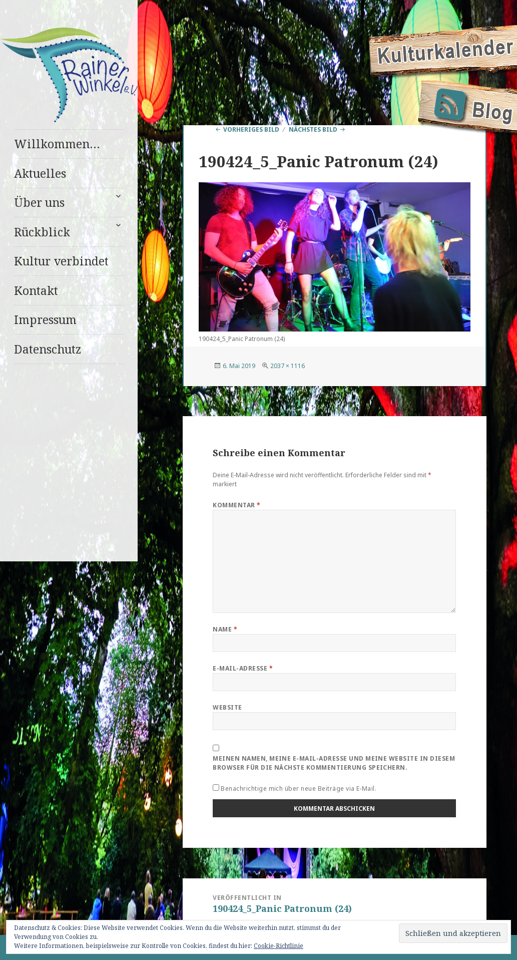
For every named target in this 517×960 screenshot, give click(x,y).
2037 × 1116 (287, 366)
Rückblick (42, 232)
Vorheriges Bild (251, 129)
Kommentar (236, 505)
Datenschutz (47, 349)
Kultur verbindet (61, 261)
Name (225, 629)
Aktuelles (40, 173)
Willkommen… (57, 144)
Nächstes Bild (313, 129)
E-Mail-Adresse (243, 668)
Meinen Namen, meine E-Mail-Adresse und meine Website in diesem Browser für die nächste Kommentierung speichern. (334, 763)
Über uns (39, 202)
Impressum (45, 319)
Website (227, 707)
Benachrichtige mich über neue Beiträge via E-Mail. (298, 788)
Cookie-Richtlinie (278, 945)
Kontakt (36, 290)
